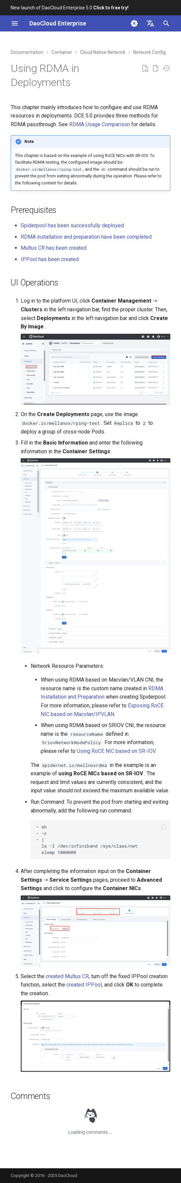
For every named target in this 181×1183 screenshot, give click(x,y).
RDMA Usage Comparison (99, 124)
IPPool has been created (50, 259)
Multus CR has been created (53, 248)
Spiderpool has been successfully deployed (72, 225)
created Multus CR (67, 976)
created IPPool (84, 984)
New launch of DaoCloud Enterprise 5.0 (70, 7)
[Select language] (150, 23)
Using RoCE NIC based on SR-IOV (116, 751)
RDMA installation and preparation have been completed (86, 237)
